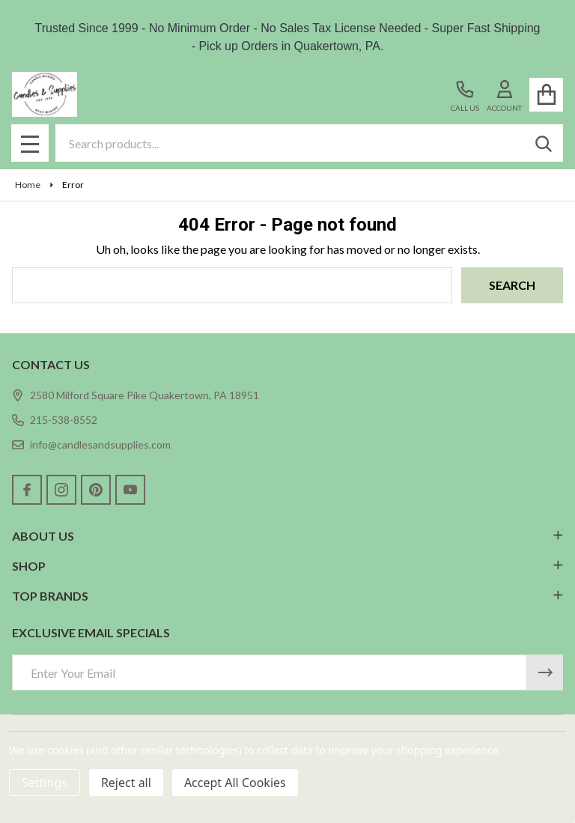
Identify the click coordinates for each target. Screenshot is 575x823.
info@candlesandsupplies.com (91, 444)
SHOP (287, 566)
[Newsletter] (545, 672)
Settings (44, 782)
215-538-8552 (54, 419)
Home (27, 184)
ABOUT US (287, 536)
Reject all (126, 782)
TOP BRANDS (287, 596)
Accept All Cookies (235, 782)
